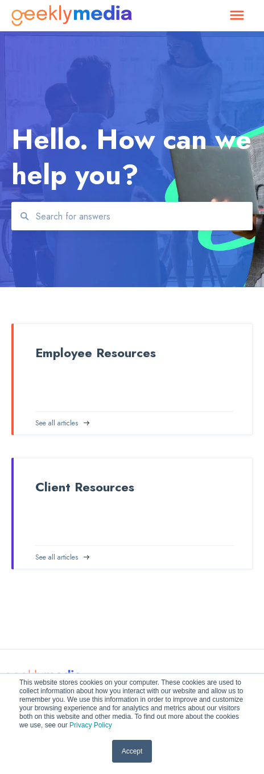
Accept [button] (132, 751)
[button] (237, 16)
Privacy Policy (90, 725)
